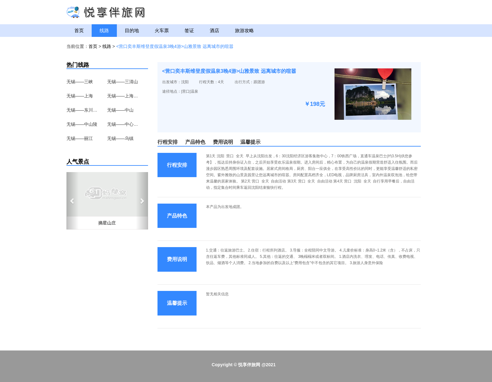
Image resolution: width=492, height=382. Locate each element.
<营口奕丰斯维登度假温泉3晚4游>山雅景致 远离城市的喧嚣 (174, 46)
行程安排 (167, 142)
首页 (79, 30)
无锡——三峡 (79, 81)
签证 (189, 30)
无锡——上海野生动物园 (123, 95)
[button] (72, 200)
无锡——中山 (120, 110)
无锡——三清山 (122, 81)
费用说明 (223, 142)
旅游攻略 (244, 30)
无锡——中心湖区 (123, 124)
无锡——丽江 (79, 138)
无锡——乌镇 (120, 138)
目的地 (132, 30)
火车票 (162, 30)
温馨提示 (250, 142)
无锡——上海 (79, 95)
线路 (104, 30)
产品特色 (195, 142)
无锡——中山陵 (81, 124)
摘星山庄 (107, 222)
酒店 (214, 30)
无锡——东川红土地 (82, 110)
